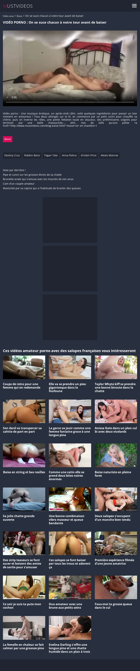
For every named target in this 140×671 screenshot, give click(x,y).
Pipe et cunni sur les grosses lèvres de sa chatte (32, 174)
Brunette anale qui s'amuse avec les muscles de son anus (38, 179)
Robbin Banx (32, 155)
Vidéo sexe (8, 16)
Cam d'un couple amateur (19, 183)
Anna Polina (69, 155)
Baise (19, 16)
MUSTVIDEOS (18, 6)
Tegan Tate (51, 155)
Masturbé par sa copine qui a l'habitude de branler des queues (42, 188)
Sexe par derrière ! (14, 170)
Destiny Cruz (12, 155)
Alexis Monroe (109, 155)
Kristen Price (88, 155)
